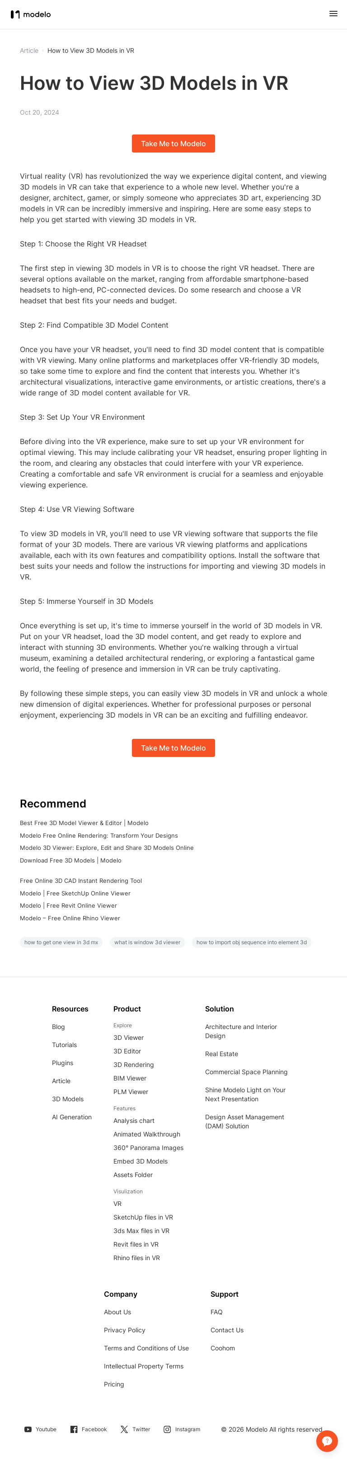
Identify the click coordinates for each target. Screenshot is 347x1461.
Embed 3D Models (140, 1161)
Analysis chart (134, 1120)
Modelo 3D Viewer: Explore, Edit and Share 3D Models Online (107, 847)
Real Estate (221, 1053)
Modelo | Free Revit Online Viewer (68, 905)
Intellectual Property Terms (143, 1366)
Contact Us (227, 1330)
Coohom (223, 1348)
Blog (58, 1026)
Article (61, 1081)
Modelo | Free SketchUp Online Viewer (75, 893)
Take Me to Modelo (173, 143)
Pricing (114, 1384)
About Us (117, 1312)
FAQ (217, 1312)
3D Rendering (133, 1064)
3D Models (68, 1099)
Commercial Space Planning (246, 1072)
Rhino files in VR (136, 1258)
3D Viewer (128, 1037)
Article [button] (29, 50)
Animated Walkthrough (146, 1134)
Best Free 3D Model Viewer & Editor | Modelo (84, 822)
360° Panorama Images (148, 1147)
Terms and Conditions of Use (146, 1348)
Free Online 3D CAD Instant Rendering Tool (81, 880)
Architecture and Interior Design (241, 1031)
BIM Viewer (129, 1078)
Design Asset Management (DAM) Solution (244, 1121)
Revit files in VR (136, 1244)
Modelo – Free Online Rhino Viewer (70, 918)
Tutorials (64, 1044)
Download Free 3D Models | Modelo (71, 860)
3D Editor (127, 1051)
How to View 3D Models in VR (90, 50)
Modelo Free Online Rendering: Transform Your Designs (99, 835)
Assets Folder (133, 1174)
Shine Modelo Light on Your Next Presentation (245, 1094)
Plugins (62, 1063)
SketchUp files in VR (143, 1217)
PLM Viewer (130, 1091)
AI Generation (72, 1117)
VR (117, 1203)
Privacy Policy (124, 1330)
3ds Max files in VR (141, 1230)
